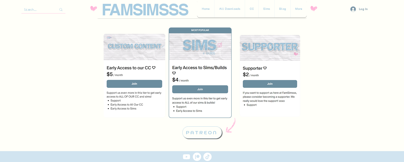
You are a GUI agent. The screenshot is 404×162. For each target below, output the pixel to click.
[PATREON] (202, 132)
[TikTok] (207, 157)
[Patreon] (197, 157)
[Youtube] (186, 157)
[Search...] (35, 10)
